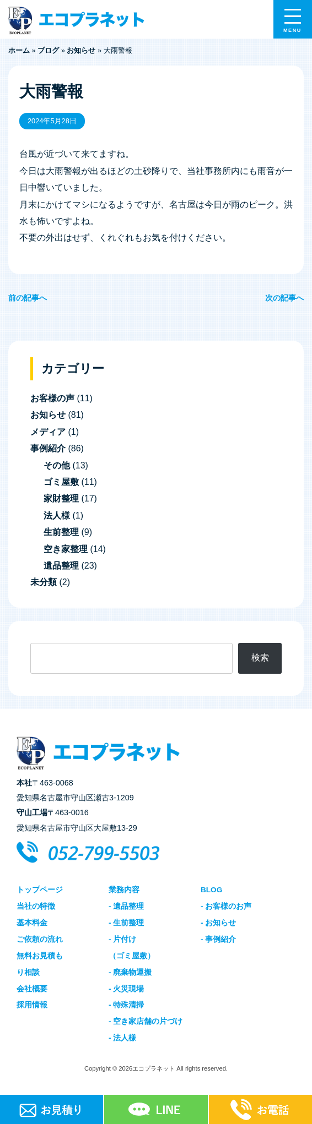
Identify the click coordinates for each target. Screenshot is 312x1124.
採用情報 (32, 1005)
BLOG (211, 890)
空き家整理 (66, 549)
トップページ (40, 890)
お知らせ (81, 50)
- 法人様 (122, 1038)
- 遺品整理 (126, 906)
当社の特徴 (36, 906)
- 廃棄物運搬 (130, 972)
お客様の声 (52, 398)
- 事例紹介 (218, 939)
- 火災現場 (126, 989)
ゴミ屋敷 (61, 482)
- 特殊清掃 (126, 1005)
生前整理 (61, 532)
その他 (57, 465)
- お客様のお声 (226, 906)
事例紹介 (48, 448)
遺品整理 (61, 565)
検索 (260, 657)
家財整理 (61, 498)
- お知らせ (218, 923)
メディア (48, 431)
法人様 (57, 515)
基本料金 (32, 923)
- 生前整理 (126, 923)
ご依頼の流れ (40, 939)
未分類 (43, 582)
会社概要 (32, 989)
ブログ (48, 50)
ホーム (19, 50)
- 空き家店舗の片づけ (145, 1021)
